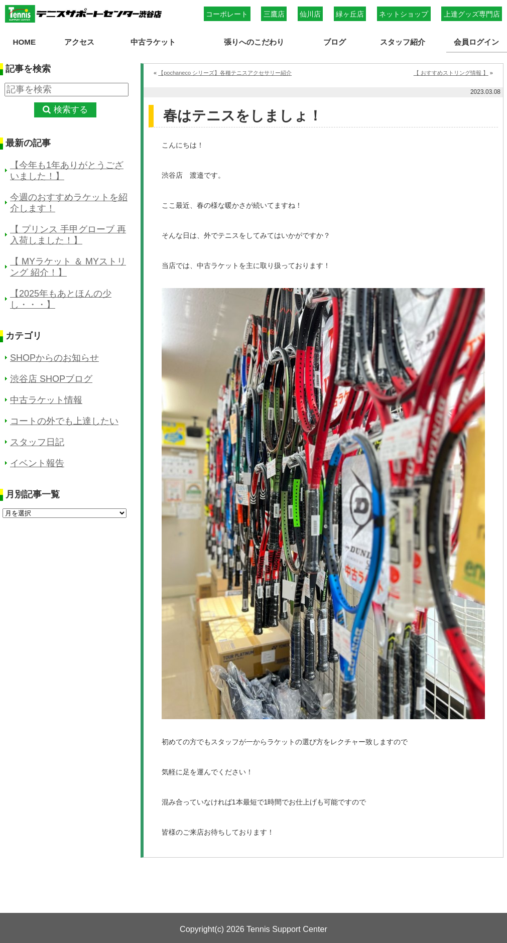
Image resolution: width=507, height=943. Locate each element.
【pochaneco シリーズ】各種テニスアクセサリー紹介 (225, 73)
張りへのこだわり (254, 42)
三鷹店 (274, 14)
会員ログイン (476, 42)
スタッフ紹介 (402, 42)
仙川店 (310, 14)
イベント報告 (37, 463)
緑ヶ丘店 (350, 14)
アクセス (79, 42)
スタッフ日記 (37, 442)
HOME (24, 42)
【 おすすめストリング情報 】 (451, 73)
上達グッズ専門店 (472, 14)
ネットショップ (403, 14)
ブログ (334, 42)
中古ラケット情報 (46, 400)
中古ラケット (153, 42)
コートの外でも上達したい (64, 421)
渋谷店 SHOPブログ (51, 379)
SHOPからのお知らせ (54, 358)
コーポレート (227, 14)
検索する (71, 109)
